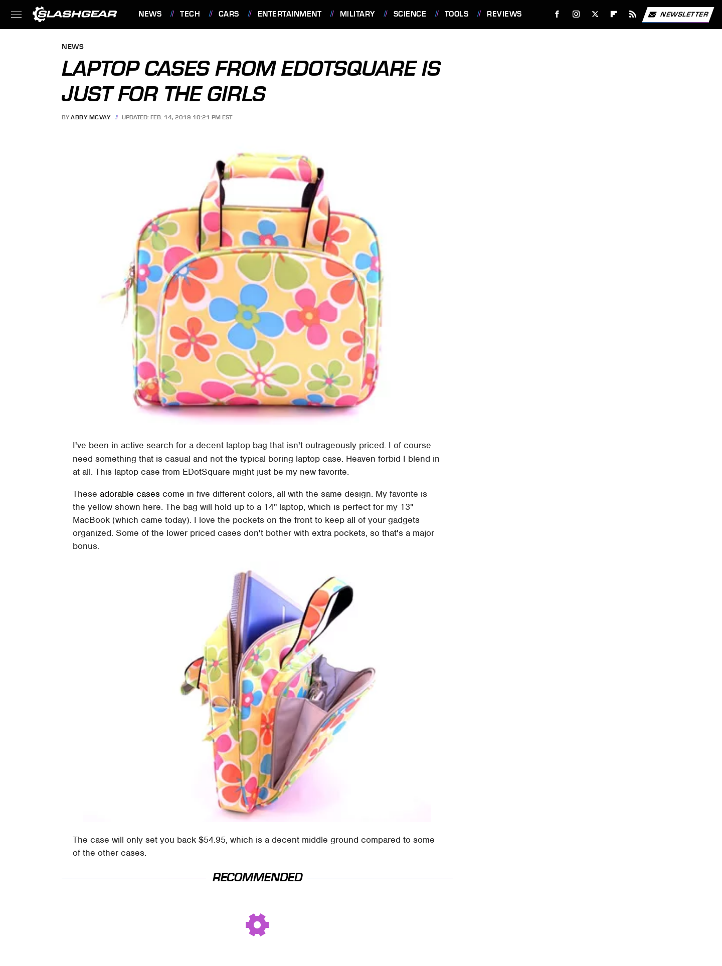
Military (357, 14)
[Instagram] (576, 14)
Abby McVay (90, 117)
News (149, 14)
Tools (457, 14)
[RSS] (633, 14)
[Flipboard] (614, 14)
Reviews (504, 14)
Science (410, 14)
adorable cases (130, 493)
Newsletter (677, 14)
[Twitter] (595, 14)
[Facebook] (557, 14)
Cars (229, 14)
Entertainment (290, 14)
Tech (190, 14)
